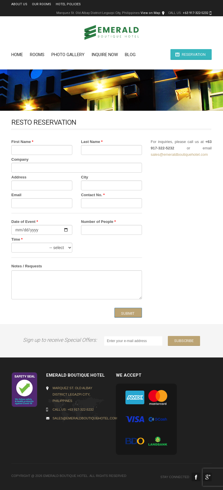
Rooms (37, 54)
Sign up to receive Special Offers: (61, 340)
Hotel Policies (68, 4)
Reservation (194, 54)
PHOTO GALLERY (67, 54)
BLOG (130, 54)
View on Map (150, 13)
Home (17, 54)
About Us (19, 4)
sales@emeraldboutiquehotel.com (179, 154)
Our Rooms (41, 4)
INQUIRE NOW (104, 54)
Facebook (196, 477)
